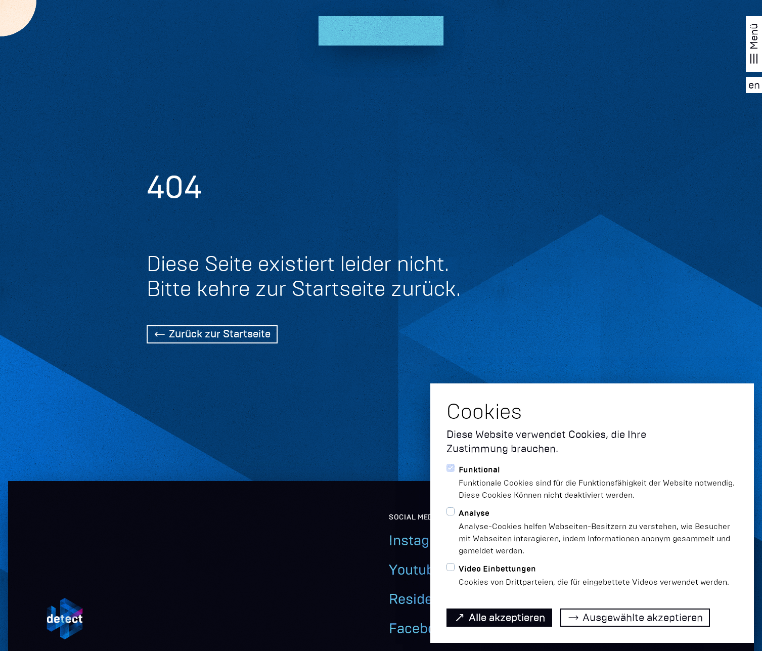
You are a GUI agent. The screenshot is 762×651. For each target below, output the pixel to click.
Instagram (422, 540)
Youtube (415, 570)
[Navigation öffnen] (754, 44)
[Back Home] (212, 335)
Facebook (420, 628)
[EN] (754, 85)
